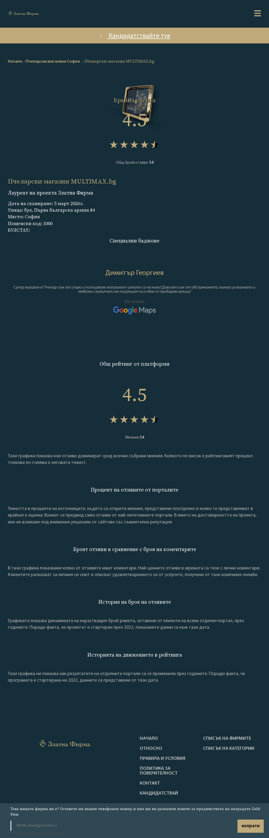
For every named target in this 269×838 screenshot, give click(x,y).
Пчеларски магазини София (53, 61)
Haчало (149, 738)
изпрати (251, 826)
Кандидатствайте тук (134, 36)
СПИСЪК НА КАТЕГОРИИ (228, 748)
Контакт (150, 783)
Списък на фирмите (227, 738)
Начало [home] (15, 61)
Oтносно (151, 748)
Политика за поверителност (159, 771)
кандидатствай (159, 793)
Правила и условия (162, 758)
